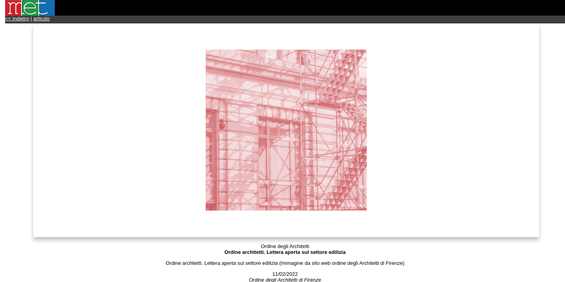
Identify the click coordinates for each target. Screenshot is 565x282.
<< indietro (17, 18)
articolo (41, 18)
